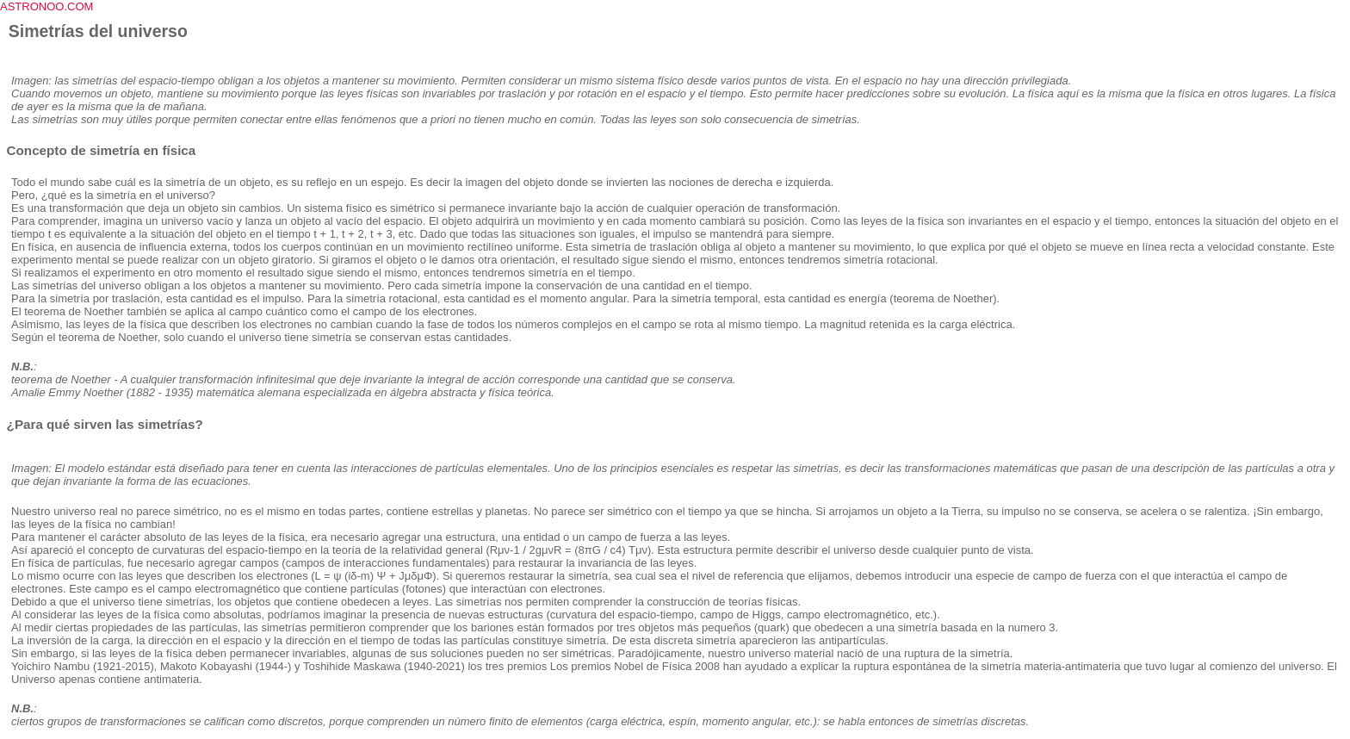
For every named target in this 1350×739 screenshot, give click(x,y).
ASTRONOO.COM (46, 6)
